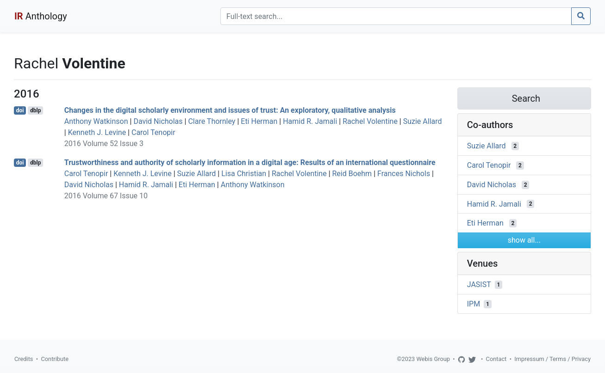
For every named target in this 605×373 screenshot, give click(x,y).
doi (20, 110)
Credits (23, 358)
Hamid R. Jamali (310, 121)
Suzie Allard (422, 121)
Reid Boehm (352, 173)
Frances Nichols (403, 173)
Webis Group (433, 358)
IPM (473, 304)
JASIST (479, 284)
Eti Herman (259, 121)
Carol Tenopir (153, 132)
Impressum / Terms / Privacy (552, 358)
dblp (35, 110)
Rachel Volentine (370, 121)
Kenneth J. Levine (97, 132)
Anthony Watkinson (96, 121)
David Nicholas (157, 121)
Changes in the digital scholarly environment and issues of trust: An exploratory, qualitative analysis (230, 110)
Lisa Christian (243, 173)
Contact (496, 358)
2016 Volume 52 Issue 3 (103, 143)
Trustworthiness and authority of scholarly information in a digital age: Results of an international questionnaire (250, 162)
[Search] (396, 16)
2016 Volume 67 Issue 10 (106, 195)
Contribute (55, 358)
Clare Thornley (211, 121)
